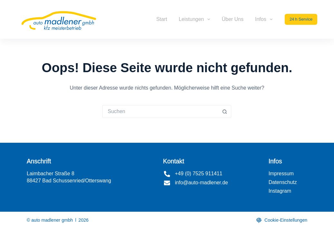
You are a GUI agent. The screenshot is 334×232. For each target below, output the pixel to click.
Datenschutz (283, 182)
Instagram (280, 191)
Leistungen (196, 19)
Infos (265, 19)
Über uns (232, 19)
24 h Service (301, 19)
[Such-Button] (224, 111)
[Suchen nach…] (160, 111)
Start (161, 19)
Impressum (281, 173)
